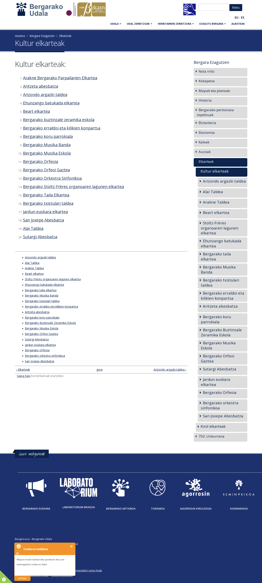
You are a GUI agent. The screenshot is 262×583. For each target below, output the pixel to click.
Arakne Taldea (34, 268)
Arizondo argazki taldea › (170, 369)
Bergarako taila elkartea (40, 290)
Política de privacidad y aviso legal (81, 570)
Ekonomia (207, 132)
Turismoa (158, 508)
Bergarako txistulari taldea (48, 203)
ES (242, 17)
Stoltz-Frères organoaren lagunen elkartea (53, 279)
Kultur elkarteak (215, 171)
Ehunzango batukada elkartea (51, 103)
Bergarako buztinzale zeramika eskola (58, 119)
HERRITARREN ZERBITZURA (176, 23)
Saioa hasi (23, 376)
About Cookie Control (18, 546)
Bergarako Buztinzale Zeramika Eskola (50, 323)
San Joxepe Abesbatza (43, 220)
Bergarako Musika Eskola (47, 153)
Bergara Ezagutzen (42, 36)
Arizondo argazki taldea (45, 94)
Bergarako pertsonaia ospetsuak (215, 112)
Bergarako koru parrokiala (48, 136)
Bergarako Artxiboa (120, 508)
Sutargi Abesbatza (40, 236)
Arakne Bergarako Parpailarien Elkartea (60, 78)
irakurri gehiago (22, 575)
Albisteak (238, 23)
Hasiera (20, 36)
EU (236, 17)
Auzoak (205, 151)
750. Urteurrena (211, 436)
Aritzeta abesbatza (40, 86)
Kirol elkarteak (213, 426)
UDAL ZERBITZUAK (139, 23)
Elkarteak (65, 36)
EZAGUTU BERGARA (212, 23)
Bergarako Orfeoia (40, 161)
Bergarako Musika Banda (47, 144)
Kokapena (207, 81)
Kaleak (204, 142)
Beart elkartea (36, 111)
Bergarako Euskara (36, 508)
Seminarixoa (239, 508)
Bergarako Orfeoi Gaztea (46, 170)
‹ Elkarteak (23, 369)
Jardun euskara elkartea (45, 211)
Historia (205, 100)
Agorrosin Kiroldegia (195, 508)
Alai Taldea (33, 228)
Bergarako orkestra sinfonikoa (45, 356)
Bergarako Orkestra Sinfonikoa (52, 178)
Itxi (71, 546)
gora (99, 369)
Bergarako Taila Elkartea (46, 195)
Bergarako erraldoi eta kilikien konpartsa (61, 128)
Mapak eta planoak (214, 90)
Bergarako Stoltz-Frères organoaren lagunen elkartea (73, 186)
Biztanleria (207, 122)
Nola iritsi (206, 71)
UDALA (115, 23)
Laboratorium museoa (78, 507)
